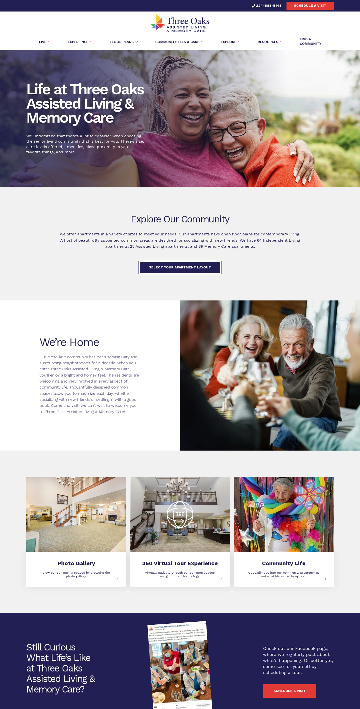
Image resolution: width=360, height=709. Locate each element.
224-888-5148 (267, 6)
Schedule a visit (310, 6)
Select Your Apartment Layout (180, 267)
